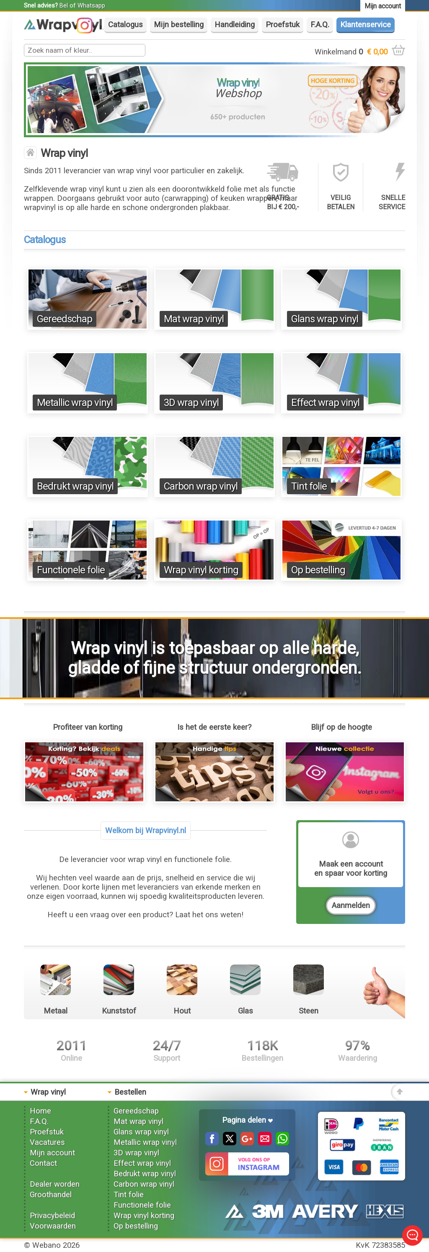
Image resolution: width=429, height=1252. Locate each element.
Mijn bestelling (179, 24)
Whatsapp (91, 5)
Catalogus (125, 24)
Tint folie (309, 486)
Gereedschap (64, 319)
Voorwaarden (53, 1226)
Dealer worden (55, 1184)
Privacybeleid (52, 1215)
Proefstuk (283, 24)
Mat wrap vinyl (194, 319)
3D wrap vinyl (191, 402)
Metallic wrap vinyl (75, 402)
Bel (63, 5)
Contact (43, 1163)
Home (40, 1111)
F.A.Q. (319, 24)
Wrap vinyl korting (201, 570)
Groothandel (51, 1194)
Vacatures (47, 1142)
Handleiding (234, 24)
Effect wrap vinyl (325, 402)
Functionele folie (71, 570)
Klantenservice (365, 24)
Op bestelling (318, 570)
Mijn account (52, 1152)
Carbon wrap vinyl (201, 486)
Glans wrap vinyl (324, 319)
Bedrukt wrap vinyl (75, 486)
